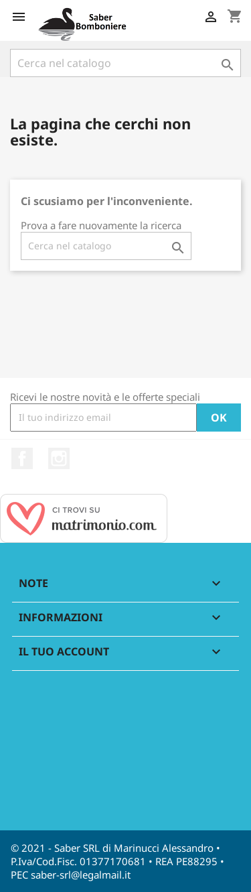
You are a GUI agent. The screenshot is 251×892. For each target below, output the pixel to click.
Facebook (22, 458)
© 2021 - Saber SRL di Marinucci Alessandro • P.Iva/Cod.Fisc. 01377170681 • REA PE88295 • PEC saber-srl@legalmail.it (117, 861)
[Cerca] (125, 63)
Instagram (59, 458)
